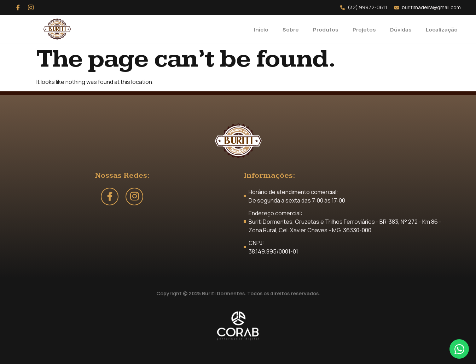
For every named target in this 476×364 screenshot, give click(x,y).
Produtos (323, 29)
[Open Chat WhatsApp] (459, 349)
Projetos (363, 29)
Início (256, 29)
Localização (443, 29)
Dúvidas (401, 29)
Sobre (287, 29)
